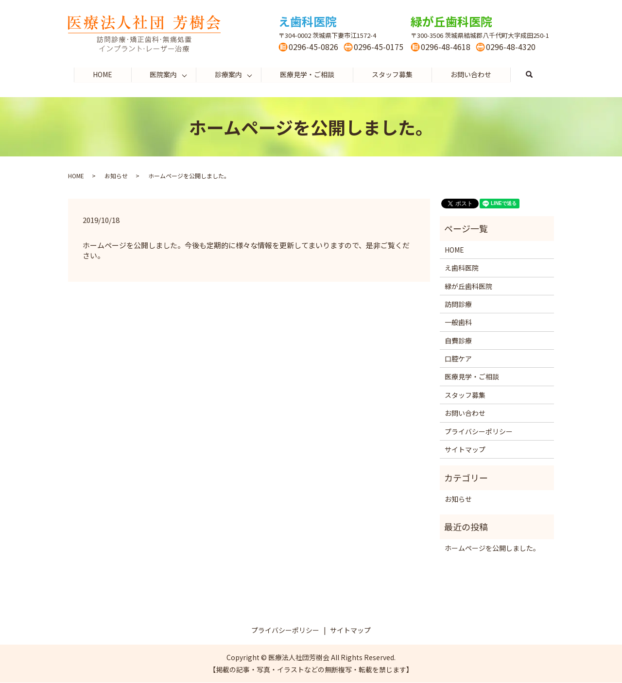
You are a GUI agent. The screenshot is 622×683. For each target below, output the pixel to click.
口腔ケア (458, 359)
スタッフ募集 (392, 74)
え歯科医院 (462, 268)
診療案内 (228, 74)
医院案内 (162, 74)
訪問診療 (458, 304)
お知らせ (116, 176)
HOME (101, 74)
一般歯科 (458, 322)
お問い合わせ (471, 74)
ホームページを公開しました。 (492, 548)
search (539, 75)
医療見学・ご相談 (307, 74)
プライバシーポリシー (479, 431)
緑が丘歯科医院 (468, 286)
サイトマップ (465, 450)
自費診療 (458, 340)
